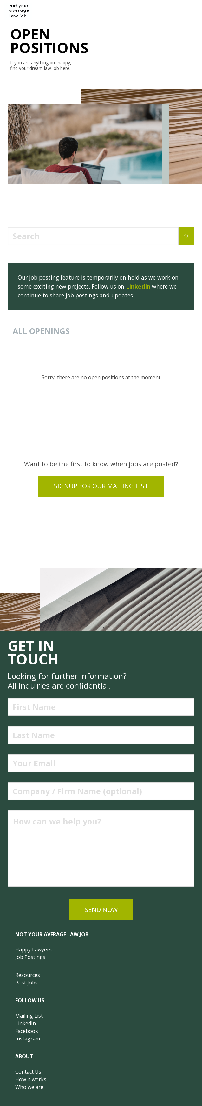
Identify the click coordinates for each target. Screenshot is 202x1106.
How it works (30, 1079)
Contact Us (28, 1071)
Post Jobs (26, 982)
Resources (27, 974)
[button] (186, 11)
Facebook (26, 1030)
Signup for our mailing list (101, 486)
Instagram (27, 1038)
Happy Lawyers (33, 949)
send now (101, 909)
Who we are (29, 1086)
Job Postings (30, 957)
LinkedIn (138, 286)
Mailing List (29, 1015)
